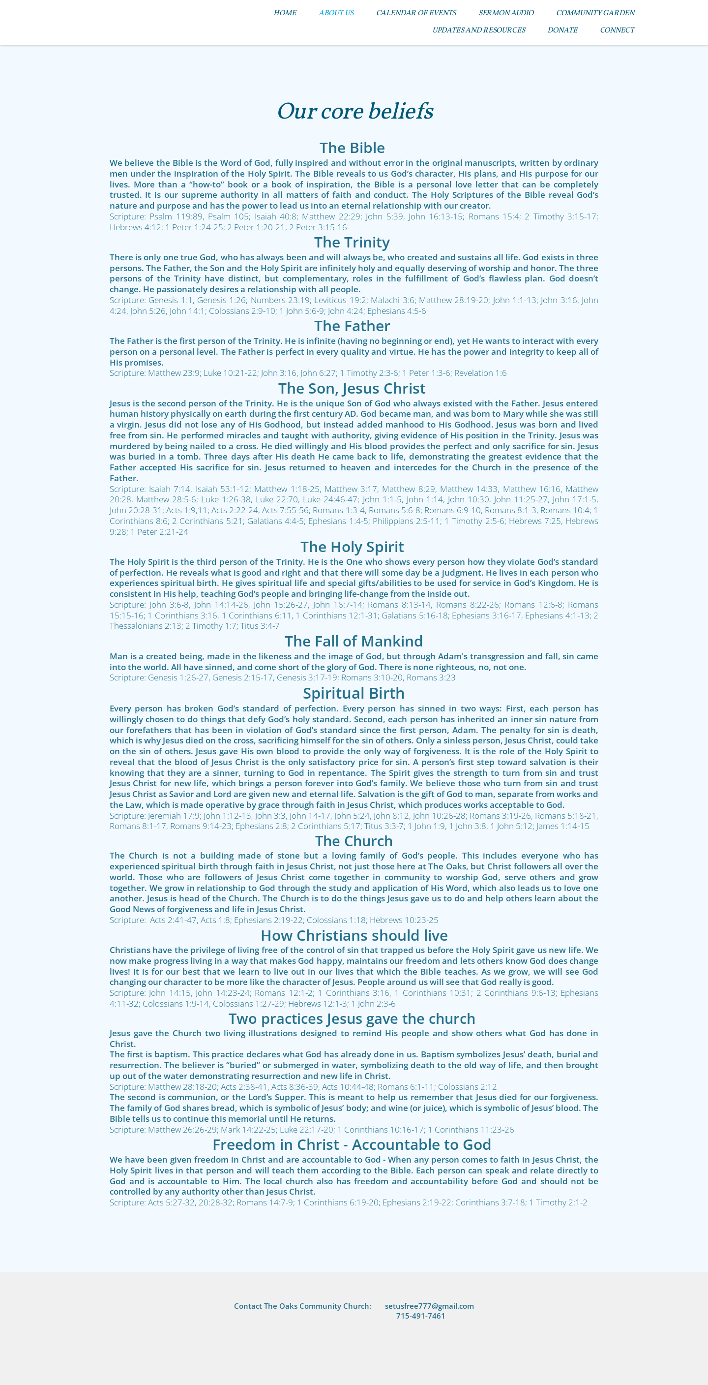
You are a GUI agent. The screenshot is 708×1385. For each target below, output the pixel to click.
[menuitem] (284, 13)
